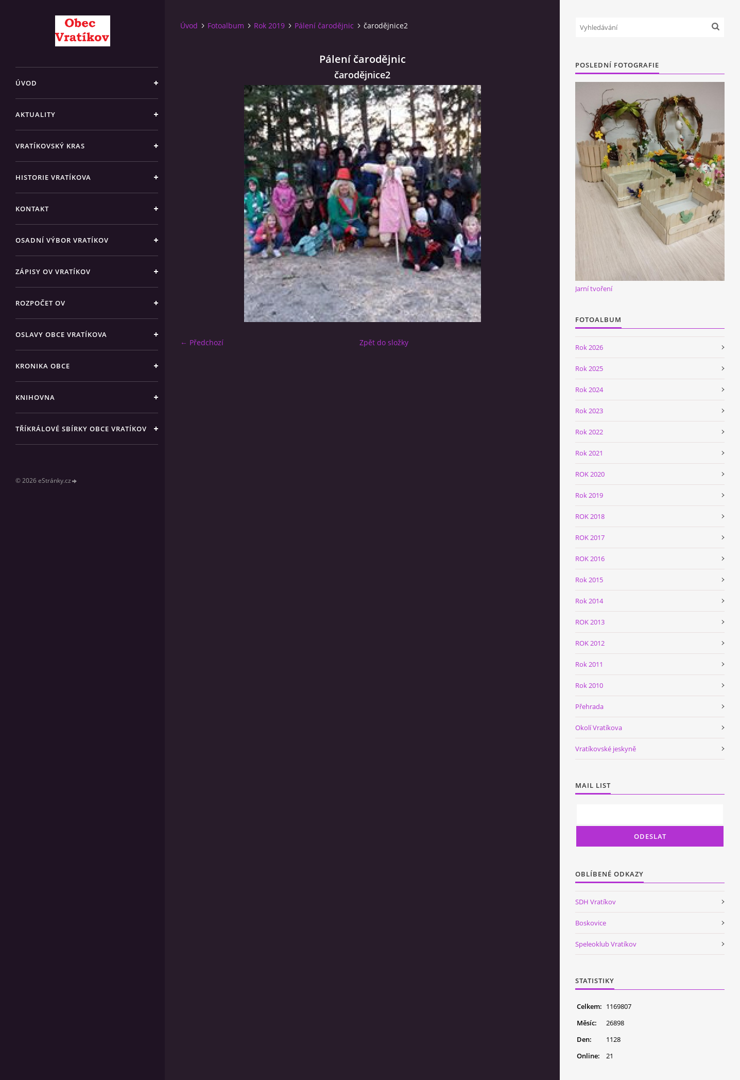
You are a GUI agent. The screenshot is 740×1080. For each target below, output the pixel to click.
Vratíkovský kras (50, 145)
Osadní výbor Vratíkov (62, 240)
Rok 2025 (589, 368)
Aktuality (35, 114)
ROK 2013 (590, 622)
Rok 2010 (589, 685)
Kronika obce (42, 365)
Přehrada (589, 706)
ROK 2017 (590, 537)
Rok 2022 (589, 431)
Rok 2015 (589, 579)
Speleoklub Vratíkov (605, 944)
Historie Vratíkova (53, 177)
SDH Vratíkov (595, 901)
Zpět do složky (383, 342)
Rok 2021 (589, 453)
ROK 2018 (590, 516)
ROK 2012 (590, 643)
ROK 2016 (590, 558)
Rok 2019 (269, 25)
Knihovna (35, 397)
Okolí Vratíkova (598, 727)
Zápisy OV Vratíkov (53, 271)
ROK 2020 (590, 474)
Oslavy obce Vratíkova (61, 334)
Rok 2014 (589, 600)
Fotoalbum (226, 25)
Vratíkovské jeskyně (605, 748)
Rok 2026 (589, 347)
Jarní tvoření (593, 288)
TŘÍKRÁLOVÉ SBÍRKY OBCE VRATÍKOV (81, 428)
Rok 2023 (589, 410)
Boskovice (590, 922)
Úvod (26, 83)
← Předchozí (201, 342)
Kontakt (32, 208)
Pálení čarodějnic (324, 25)
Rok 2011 (589, 664)
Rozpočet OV (40, 303)
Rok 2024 (589, 389)
